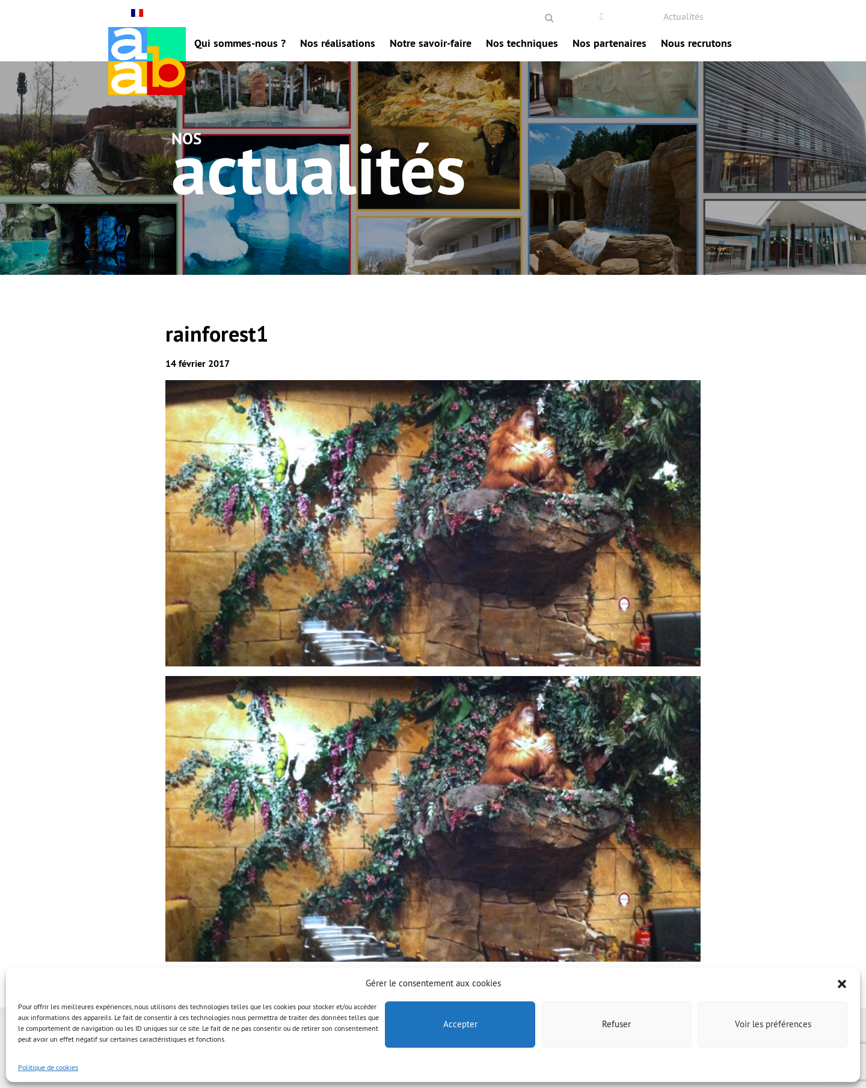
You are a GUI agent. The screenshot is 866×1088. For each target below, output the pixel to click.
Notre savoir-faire (430, 43)
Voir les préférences (773, 1024)
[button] (842, 983)
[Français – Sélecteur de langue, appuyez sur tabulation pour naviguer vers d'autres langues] (138, 13)
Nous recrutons (696, 43)
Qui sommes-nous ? (240, 43)
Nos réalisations (337, 43)
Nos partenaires (609, 43)
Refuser (616, 1024)
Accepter (460, 1024)
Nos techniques (522, 43)
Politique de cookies (48, 1067)
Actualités (683, 16)
